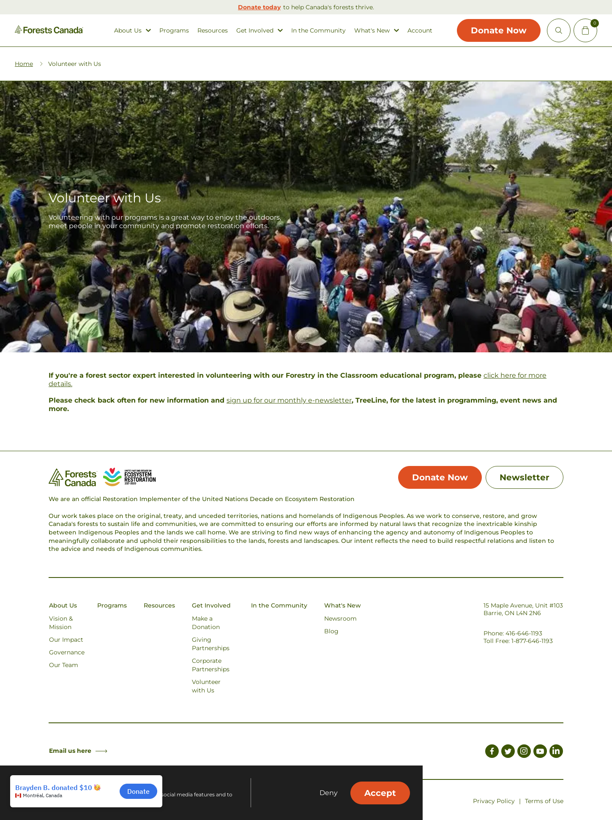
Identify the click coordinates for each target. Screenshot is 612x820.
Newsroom (340, 618)
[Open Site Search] (559, 30)
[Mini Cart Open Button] (585, 30)
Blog (331, 631)
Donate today (259, 7)
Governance (67, 652)
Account (419, 30)
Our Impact (66, 639)
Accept (380, 793)
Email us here (78, 751)
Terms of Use (544, 801)
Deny (329, 793)
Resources (212, 30)
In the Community (318, 30)
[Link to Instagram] (524, 752)
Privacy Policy (494, 801)
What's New (372, 30)
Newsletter (524, 477)
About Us (128, 30)
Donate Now (499, 30)
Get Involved (254, 30)
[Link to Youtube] (540, 752)
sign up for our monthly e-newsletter (289, 400)
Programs (174, 30)
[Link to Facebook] (492, 752)
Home (24, 64)
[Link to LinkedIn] (556, 752)
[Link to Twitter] (508, 752)
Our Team (63, 665)
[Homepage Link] (49, 31)
